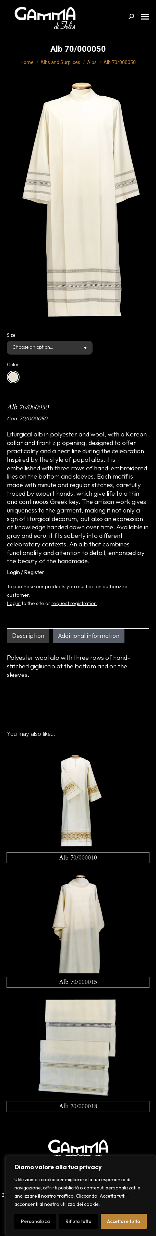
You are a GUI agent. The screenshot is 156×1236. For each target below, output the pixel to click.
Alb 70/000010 (78, 857)
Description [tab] (28, 636)
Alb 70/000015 (78, 982)
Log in (14, 603)
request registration (74, 603)
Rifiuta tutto (78, 1221)
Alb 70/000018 (78, 1106)
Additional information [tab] (88, 636)
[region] (80, 1196)
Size (11, 335)
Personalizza (35, 1221)
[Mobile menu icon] (145, 17)
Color (13, 364)
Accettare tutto (123, 1221)
